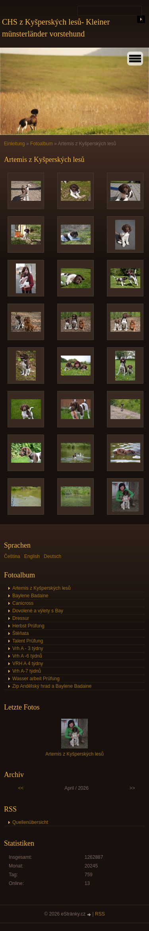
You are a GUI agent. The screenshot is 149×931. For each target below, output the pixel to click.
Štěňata (20, 633)
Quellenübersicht (30, 822)
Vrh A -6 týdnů (27, 656)
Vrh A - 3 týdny (27, 648)
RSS (100, 914)
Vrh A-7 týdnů (26, 671)
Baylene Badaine (30, 595)
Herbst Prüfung (28, 626)
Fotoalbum (41, 143)
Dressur (20, 618)
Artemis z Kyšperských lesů (41, 588)
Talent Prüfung (27, 641)
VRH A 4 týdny (27, 663)
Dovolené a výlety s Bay (37, 611)
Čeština (12, 556)
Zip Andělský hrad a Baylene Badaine (51, 686)
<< (20, 788)
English (32, 556)
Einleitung (14, 143)
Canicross (22, 603)
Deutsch (52, 556)
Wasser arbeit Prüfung (36, 678)
